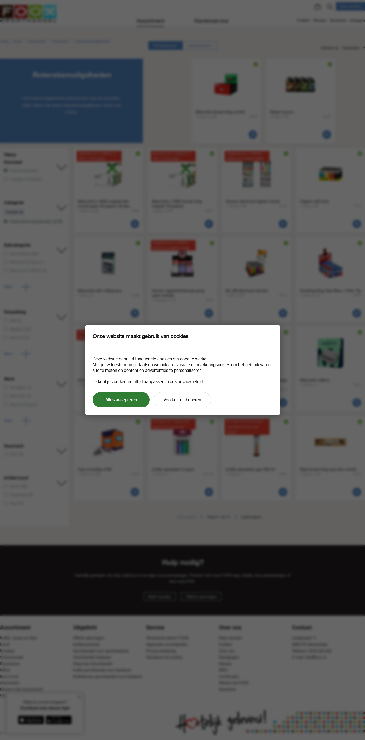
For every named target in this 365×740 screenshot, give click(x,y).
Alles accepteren (121, 399)
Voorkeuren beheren (182, 399)
